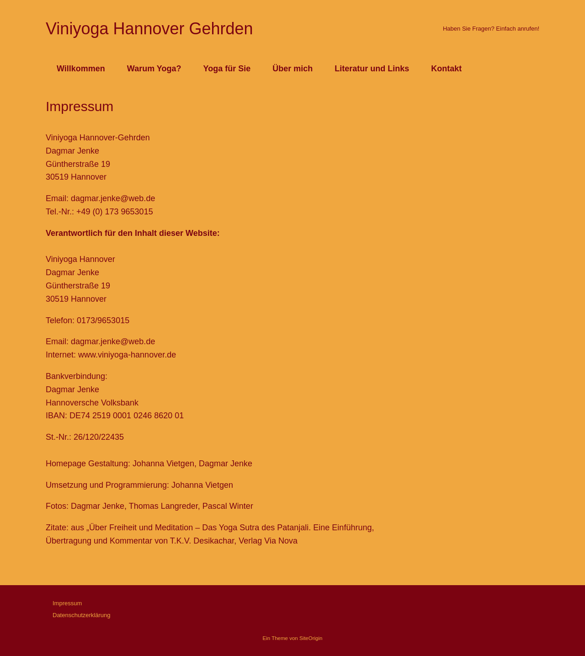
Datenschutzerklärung (81, 615)
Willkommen (81, 68)
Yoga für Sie (227, 68)
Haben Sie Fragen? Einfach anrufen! (491, 28)
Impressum (67, 603)
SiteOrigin (311, 638)
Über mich (292, 68)
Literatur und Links (372, 68)
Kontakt (446, 68)
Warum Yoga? (154, 68)
